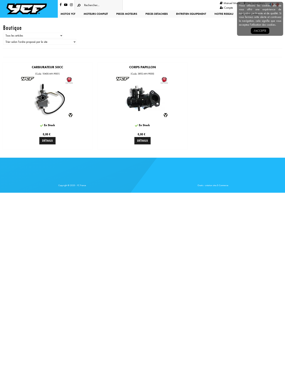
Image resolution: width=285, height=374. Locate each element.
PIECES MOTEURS (126, 14)
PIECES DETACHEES (156, 14)
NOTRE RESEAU (223, 14)
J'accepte (260, 31)
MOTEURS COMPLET (96, 14)
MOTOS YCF (68, 14)
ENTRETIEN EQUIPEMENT (191, 14)
